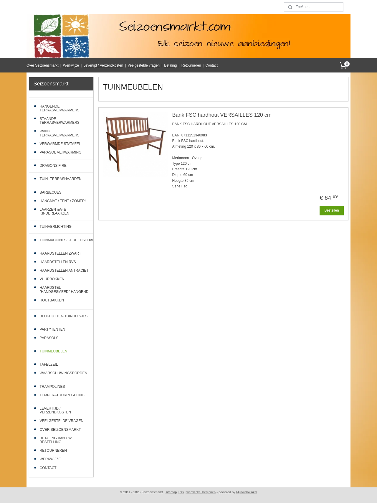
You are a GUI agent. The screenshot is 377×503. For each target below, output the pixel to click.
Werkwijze (71, 65)
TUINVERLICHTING (56, 227)
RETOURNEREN (53, 450)
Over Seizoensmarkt (43, 65)
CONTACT (48, 468)
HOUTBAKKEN (52, 300)
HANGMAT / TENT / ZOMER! (63, 201)
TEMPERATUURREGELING (62, 395)
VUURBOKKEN (52, 279)
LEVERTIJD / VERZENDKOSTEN (55, 410)
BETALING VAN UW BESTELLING (56, 440)
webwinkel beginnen (201, 492)
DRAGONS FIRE (53, 166)
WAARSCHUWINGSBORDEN (63, 373)
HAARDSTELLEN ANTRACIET (64, 270)
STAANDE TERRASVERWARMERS (60, 121)
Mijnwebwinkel (246, 492)
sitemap (171, 492)
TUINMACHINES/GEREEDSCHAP (67, 240)
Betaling (170, 65)
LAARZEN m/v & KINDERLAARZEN (55, 211)
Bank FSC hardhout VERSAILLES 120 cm (221, 115)
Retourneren (191, 65)
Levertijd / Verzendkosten (103, 65)
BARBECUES (51, 192)
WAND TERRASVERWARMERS (60, 133)
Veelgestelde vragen (144, 65)
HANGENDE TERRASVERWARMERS (60, 108)
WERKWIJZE (50, 459)
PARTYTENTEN (52, 329)
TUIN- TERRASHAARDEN (61, 179)
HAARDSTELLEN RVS (58, 262)
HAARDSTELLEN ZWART (60, 253)
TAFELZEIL (49, 364)
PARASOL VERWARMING (61, 152)
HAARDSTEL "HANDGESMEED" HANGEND (64, 289)
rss (181, 492)
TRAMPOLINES (52, 387)
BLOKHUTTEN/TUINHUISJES (64, 316)
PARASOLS (49, 338)
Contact (211, 65)
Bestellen (331, 210)
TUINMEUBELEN (53, 351)
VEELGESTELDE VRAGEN (62, 421)
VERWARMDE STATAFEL (60, 144)
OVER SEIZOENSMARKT (60, 430)
